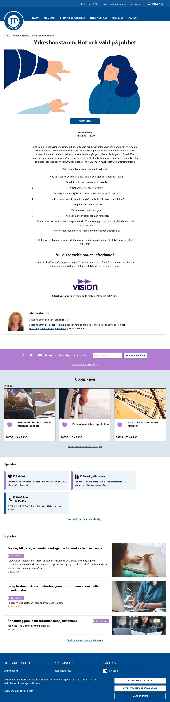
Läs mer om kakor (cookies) (18, 690)
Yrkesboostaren (21, 35)
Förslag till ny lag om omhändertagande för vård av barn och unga (55, 527)
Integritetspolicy (62, 649)
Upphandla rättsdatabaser (67, 654)
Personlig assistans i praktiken (90, 424)
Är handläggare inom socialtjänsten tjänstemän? (42, 600)
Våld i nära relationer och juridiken (143, 424)
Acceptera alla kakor (140, 680)
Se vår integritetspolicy (83, 364)
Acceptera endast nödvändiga (140, 688)
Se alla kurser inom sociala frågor (85, 446)
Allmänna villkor (62, 659)
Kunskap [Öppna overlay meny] (117, 18)
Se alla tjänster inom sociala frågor (85, 498)
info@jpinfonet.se (57, 262)
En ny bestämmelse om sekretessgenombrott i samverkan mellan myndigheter (54, 567)
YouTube (114, 654)
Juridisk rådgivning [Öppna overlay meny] (72, 18)
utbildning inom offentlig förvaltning (48, 328)
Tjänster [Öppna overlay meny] (49, 18)
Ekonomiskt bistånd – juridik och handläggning (34, 424)
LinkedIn (114, 649)
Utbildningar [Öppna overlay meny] (98, 18)
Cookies (58, 664)
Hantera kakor (140, 696)
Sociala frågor (16, 535)
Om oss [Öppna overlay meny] (132, 18)
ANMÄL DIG (85, 121)
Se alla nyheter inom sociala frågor (85, 619)
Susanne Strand (37, 320)
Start (35, 18)
